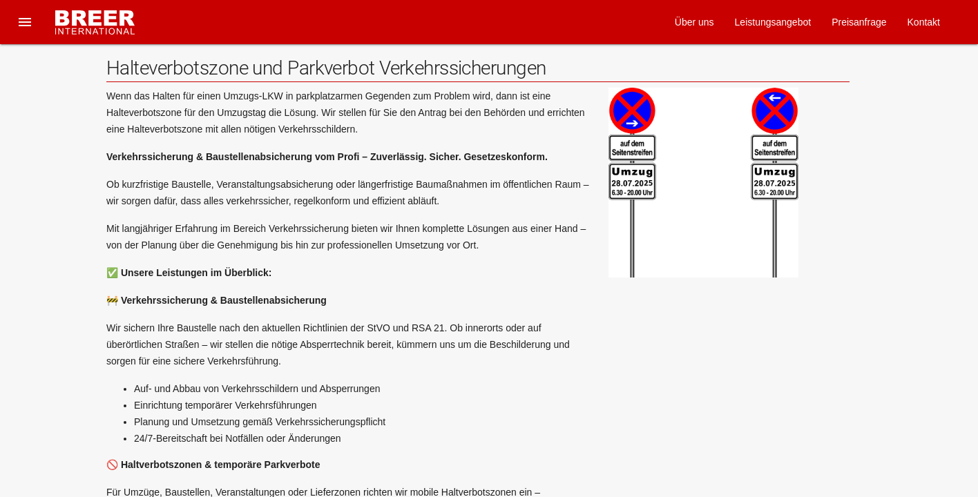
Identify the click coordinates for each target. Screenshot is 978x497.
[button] (24, 22)
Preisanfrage (859, 22)
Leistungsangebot (773, 22)
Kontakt (924, 22)
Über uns (694, 22)
